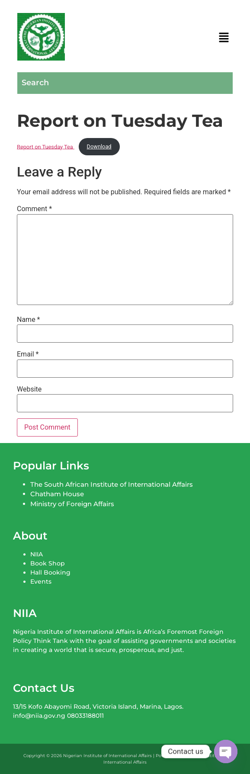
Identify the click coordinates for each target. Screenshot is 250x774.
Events (40, 581)
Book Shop (47, 563)
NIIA (36, 554)
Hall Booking (50, 572)
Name (28, 319)
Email (27, 354)
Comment (34, 209)
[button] (224, 38)
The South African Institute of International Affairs (111, 484)
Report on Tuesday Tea (45, 146)
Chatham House (57, 494)
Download (99, 146)
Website (29, 389)
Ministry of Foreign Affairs (72, 504)
